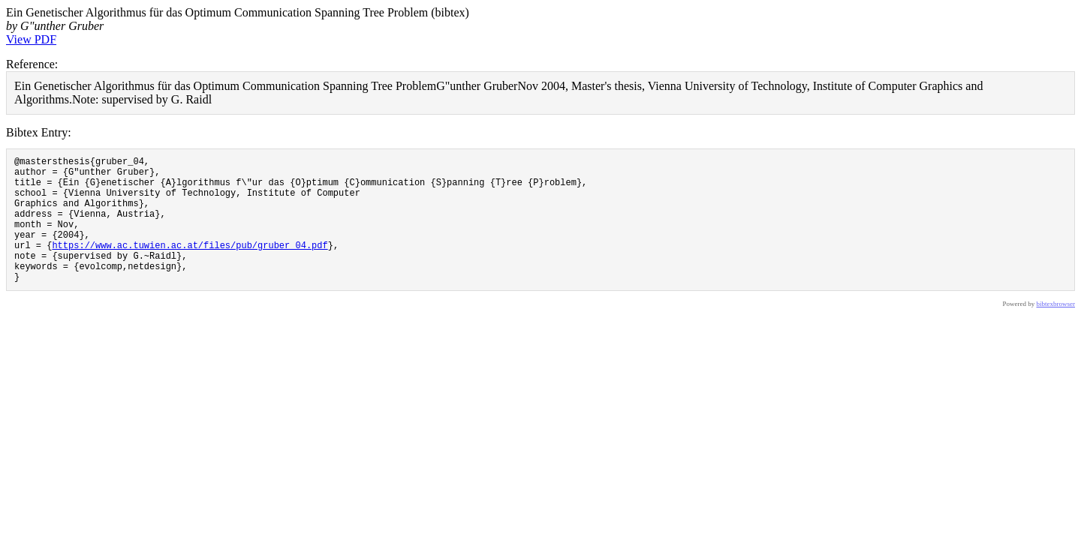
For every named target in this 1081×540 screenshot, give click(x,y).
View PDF (31, 39)
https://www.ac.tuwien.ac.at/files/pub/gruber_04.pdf (189, 265)
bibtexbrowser (1056, 330)
